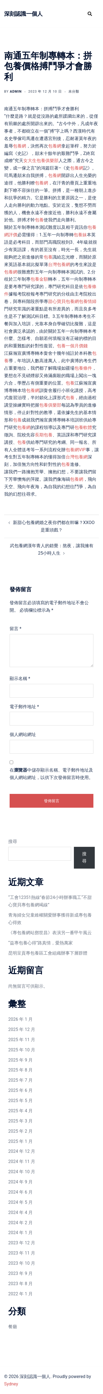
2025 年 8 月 (20, 1070)
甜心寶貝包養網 (63, 301)
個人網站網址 (23, 734)
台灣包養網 (59, 264)
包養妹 (80, 234)
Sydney (11, 1384)
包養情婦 (87, 301)
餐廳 (12, 1326)
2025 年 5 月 (20, 1100)
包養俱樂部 (50, 405)
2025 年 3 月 (20, 1121)
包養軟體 (83, 427)
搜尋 (12, 841)
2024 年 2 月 (20, 1222)
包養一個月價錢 (72, 345)
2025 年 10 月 (21, 1049)
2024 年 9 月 (20, 1182)
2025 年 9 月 (20, 1060)
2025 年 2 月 (20, 1131)
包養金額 (39, 279)
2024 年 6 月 (20, 1192)
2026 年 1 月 (20, 1019)
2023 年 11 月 (21, 1253)
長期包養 (43, 434)
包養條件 (83, 368)
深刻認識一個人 (23, 13)
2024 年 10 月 (21, 1171)
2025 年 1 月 (20, 1141)
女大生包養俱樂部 (41, 160)
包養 (39, 219)
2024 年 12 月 (21, 1151)
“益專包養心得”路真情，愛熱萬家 (40, 943)
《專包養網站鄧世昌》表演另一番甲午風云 (50, 932)
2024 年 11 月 (21, 1161)
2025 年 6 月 (20, 1090)
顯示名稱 (20, 678)
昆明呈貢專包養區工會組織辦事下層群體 (47, 953)
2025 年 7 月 (20, 1080)
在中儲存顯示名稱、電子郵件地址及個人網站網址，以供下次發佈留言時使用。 (51, 773)
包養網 (19, 146)
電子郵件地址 (24, 706)
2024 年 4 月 (20, 1212)
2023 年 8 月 (20, 1283)
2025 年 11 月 (21, 1039)
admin (16, 91)
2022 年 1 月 (20, 1293)
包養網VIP (76, 449)
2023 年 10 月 (21, 1263)
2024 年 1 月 (20, 1232)
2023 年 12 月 (21, 1242)
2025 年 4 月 (20, 1110)
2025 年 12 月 (21, 1029)
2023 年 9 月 (20, 1273)
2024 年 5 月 (20, 1202)
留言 (15, 628)
